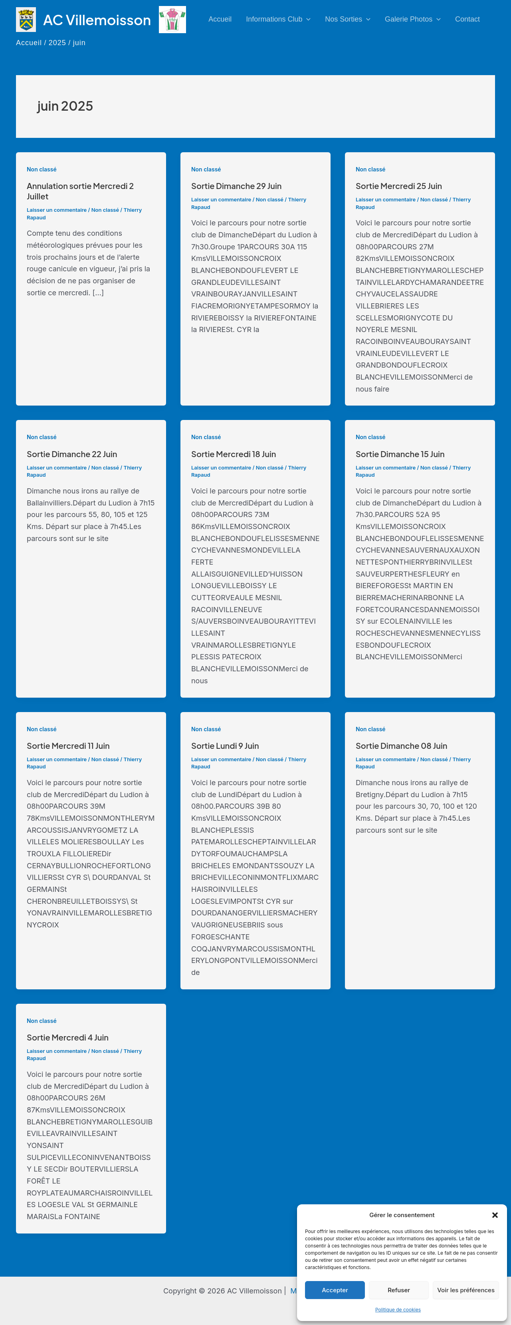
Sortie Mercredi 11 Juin (68, 745)
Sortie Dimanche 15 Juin (400, 454)
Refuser (399, 1290)
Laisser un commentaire (57, 210)
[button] (495, 1215)
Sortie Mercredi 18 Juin (233, 454)
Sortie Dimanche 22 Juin (72, 454)
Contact (467, 19)
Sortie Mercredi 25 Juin (399, 186)
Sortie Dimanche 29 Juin (236, 186)
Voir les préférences (466, 1290)
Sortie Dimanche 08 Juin (402, 745)
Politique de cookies (398, 1310)
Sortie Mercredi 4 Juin (68, 1037)
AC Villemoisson (97, 19)
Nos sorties (347, 19)
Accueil (220, 19)
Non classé (42, 169)
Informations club (278, 19)
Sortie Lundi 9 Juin (225, 745)
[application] (306, 19)
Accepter (335, 1290)
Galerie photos (413, 19)
